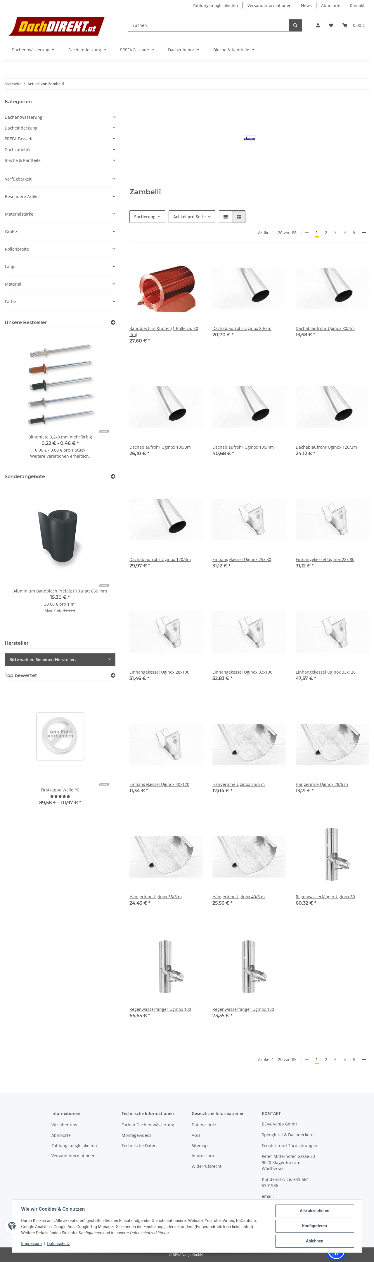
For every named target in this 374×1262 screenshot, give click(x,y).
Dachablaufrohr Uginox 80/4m (325, 328)
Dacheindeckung (21, 128)
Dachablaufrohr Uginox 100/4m (243, 447)
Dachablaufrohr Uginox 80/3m (241, 328)
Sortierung (144, 216)
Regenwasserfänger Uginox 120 (243, 1009)
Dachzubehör (18, 149)
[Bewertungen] (60, 796)
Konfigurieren (314, 1226)
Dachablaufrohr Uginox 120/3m (326, 447)
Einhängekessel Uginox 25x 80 (241, 559)
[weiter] (364, 232)
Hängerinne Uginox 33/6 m (155, 896)
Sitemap (200, 1145)
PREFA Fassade (19, 138)
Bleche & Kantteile (23, 160)
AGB (196, 1135)
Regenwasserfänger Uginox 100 (160, 1009)
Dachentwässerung (23, 117)
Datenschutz (58, 1243)
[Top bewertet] (113, 675)
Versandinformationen (269, 5)
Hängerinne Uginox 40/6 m (238, 896)
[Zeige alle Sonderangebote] (113, 476)
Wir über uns (64, 1125)
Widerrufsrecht (206, 1166)
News (306, 5)
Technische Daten (139, 1145)
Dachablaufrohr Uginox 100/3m (160, 447)
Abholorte (330, 5)
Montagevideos (136, 1135)
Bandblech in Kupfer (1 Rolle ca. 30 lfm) (163, 331)
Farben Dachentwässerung (148, 1125)
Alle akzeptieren (314, 1211)
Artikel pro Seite (189, 216)
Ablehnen (314, 1241)
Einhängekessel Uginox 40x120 (159, 784)
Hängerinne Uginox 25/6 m (238, 784)
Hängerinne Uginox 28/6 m (322, 784)
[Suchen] (208, 25)
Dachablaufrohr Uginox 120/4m (160, 559)
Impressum (31, 1243)
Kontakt (357, 5)
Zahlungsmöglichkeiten (215, 5)
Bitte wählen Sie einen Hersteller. (42, 659)
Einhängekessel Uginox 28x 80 (325, 559)
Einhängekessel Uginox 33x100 (242, 672)
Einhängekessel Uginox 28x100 (159, 672)
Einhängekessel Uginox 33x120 (326, 672)
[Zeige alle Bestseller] (113, 322)
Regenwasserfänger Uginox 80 (325, 896)
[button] (317, 25)
